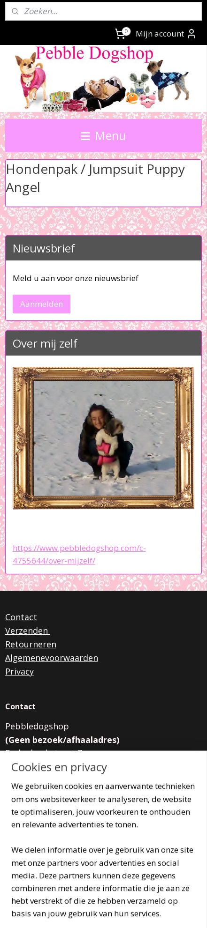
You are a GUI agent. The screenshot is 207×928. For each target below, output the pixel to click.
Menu (103, 135)
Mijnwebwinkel (119, 910)
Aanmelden (41, 303)
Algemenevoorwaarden (51, 657)
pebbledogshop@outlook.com (92, 793)
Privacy (19, 671)
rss (126, 895)
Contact (21, 617)
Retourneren (30, 644)
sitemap (106, 895)
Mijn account (166, 33)
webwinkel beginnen (162, 895)
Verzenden (27, 630)
